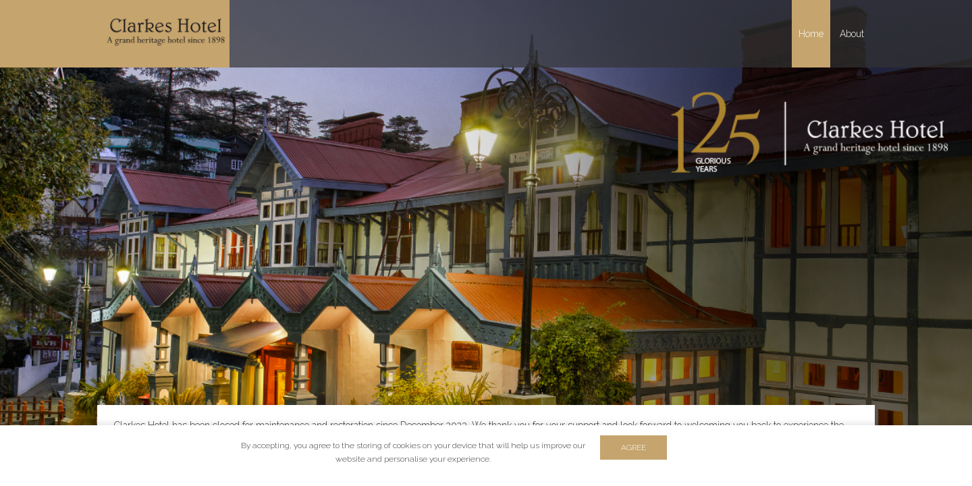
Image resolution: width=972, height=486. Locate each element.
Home (811, 33)
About (852, 33)
